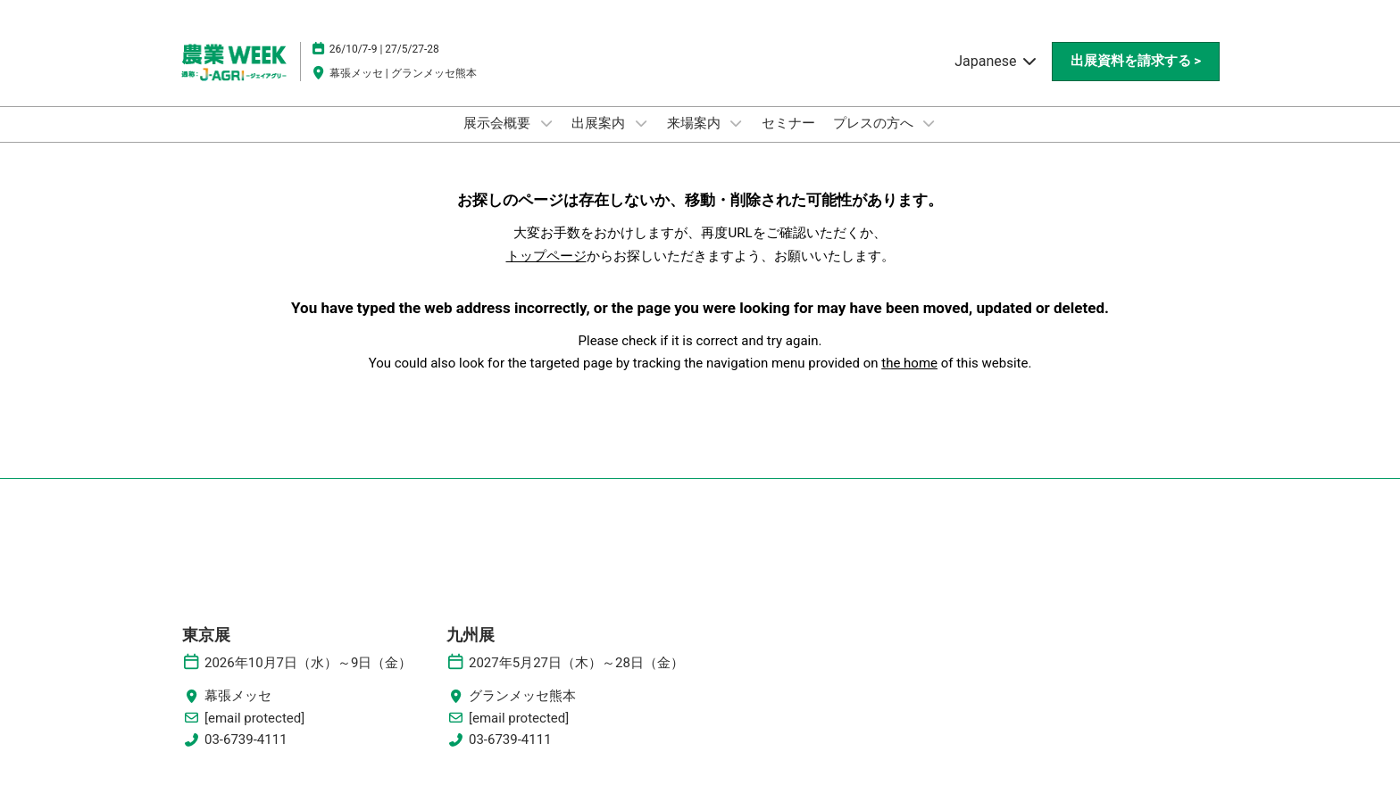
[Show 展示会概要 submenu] (546, 123)
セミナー (788, 123)
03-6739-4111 (246, 739)
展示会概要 (498, 123)
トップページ (546, 256)
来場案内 (695, 123)
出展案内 (600, 123)
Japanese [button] (996, 61)
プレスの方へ (875, 123)
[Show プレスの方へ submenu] (929, 123)
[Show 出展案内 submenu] (641, 123)
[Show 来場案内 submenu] (736, 123)
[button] (1136, 61)
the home (909, 363)
